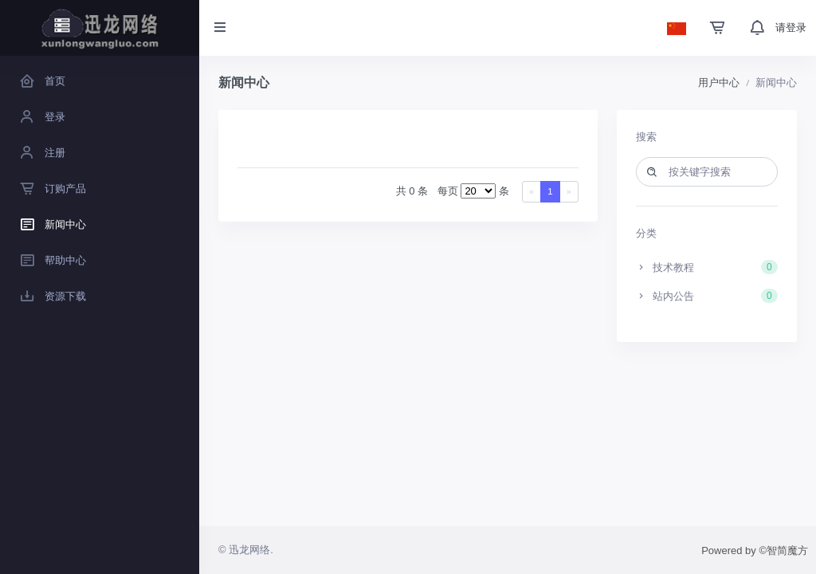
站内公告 (707, 296)
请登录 (790, 27)
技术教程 (707, 267)
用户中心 (719, 82)
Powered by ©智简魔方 (754, 550)
